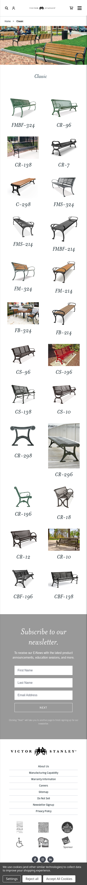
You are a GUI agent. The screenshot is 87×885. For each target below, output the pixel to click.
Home (8, 21)
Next (43, 707)
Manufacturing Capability (43, 772)
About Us (43, 766)
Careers (43, 785)
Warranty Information (43, 779)
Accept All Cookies (59, 879)
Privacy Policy (43, 811)
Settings (12, 879)
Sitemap (43, 791)
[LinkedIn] (50, 859)
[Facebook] (35, 859)
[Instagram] (43, 859)
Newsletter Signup (43, 804)
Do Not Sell (43, 798)
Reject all (32, 879)
